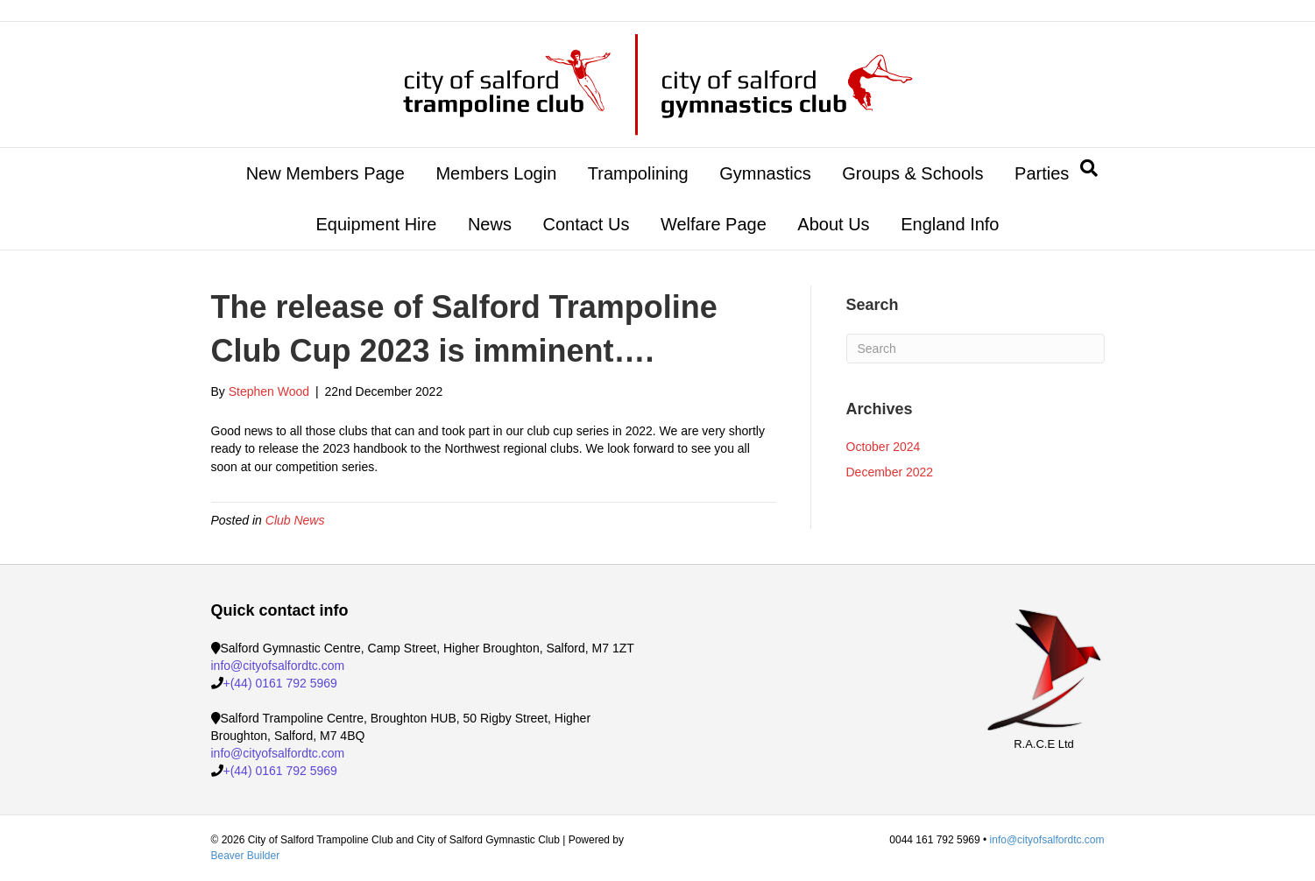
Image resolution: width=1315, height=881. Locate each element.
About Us (833, 224)
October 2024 (883, 447)
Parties (1042, 173)
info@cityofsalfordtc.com (278, 666)
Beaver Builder (245, 855)
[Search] (1089, 168)
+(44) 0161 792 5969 (280, 683)
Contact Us (585, 224)
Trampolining (638, 173)
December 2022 (890, 472)
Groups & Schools (912, 173)
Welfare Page (714, 224)
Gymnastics (764, 173)
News (490, 224)
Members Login (495, 173)
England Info (950, 224)
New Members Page (325, 173)
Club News (295, 520)
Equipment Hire (375, 224)
